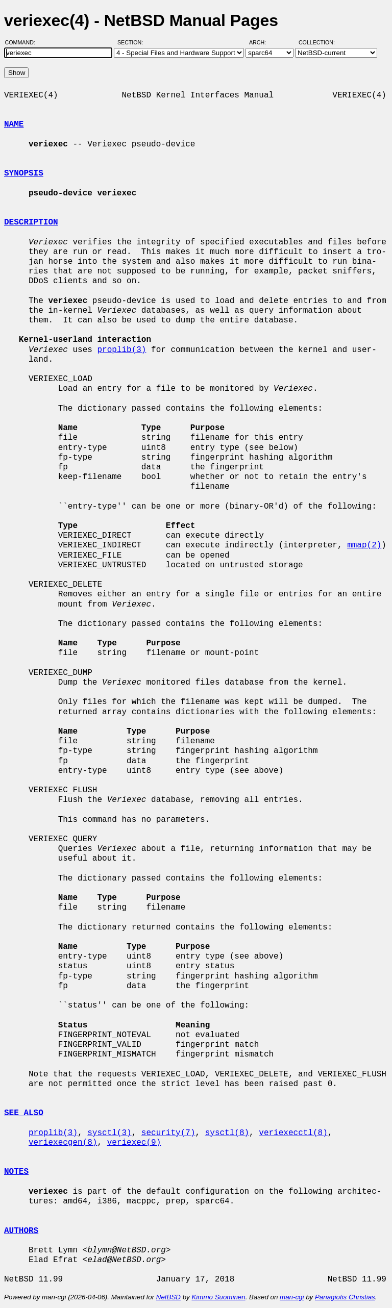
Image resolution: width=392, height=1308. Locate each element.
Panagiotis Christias (345, 1297)
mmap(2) (364, 545)
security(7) (168, 1133)
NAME (13, 124)
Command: (23, 42)
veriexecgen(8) (63, 1142)
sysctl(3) (109, 1133)
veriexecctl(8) (293, 1133)
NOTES (16, 1171)
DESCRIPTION (31, 222)
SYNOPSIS (23, 173)
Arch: (262, 42)
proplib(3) (121, 350)
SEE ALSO (23, 1113)
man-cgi (292, 1297)
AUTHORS (21, 1231)
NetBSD (168, 1297)
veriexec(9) (134, 1142)
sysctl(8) (227, 1133)
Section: (132, 42)
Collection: (317, 42)
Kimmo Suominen (218, 1297)
